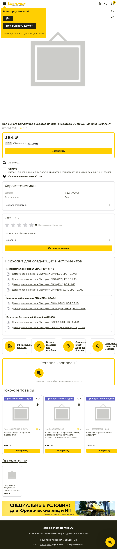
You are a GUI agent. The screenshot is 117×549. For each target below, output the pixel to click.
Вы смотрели (14, 461)
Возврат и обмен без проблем (51, 346)
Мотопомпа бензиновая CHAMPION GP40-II (31, 298)
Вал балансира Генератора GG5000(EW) (17, 433)
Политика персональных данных (58, 539)
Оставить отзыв (58, 248)
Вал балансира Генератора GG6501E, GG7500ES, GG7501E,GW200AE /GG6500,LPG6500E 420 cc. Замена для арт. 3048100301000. (62, 435)
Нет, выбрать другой (19, 25)
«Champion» (45, 545)
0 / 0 (23, 128)
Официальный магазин (25, 346)
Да (8, 18)
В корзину (58, 151)
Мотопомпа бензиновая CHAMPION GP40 (30, 269)
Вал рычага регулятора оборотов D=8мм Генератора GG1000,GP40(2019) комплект (12, 487)
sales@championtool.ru (58, 528)
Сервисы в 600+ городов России (80, 346)
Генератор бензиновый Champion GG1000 (30, 317)
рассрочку (32, 143)
